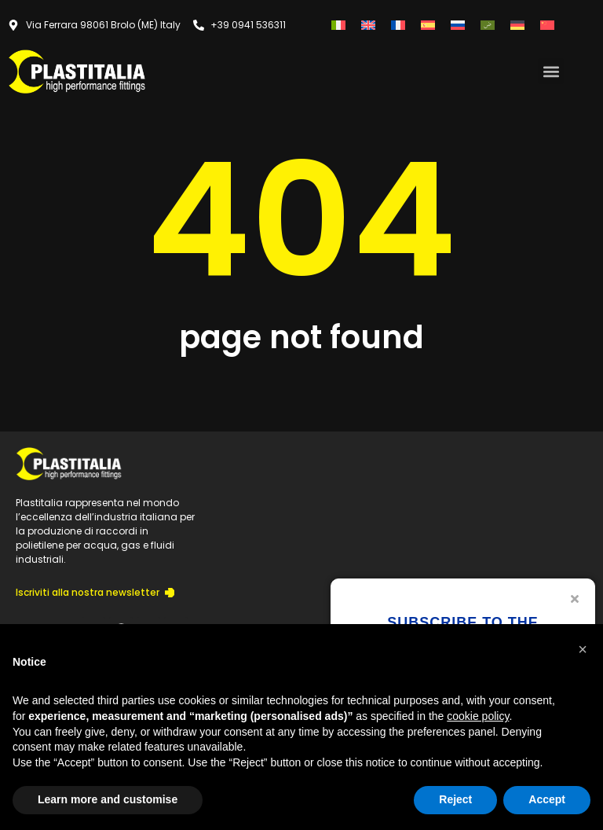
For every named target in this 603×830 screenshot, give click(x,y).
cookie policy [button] (478, 716)
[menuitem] (338, 24)
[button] (551, 71)
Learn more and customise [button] (107, 799)
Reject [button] (455, 799)
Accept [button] (546, 799)
